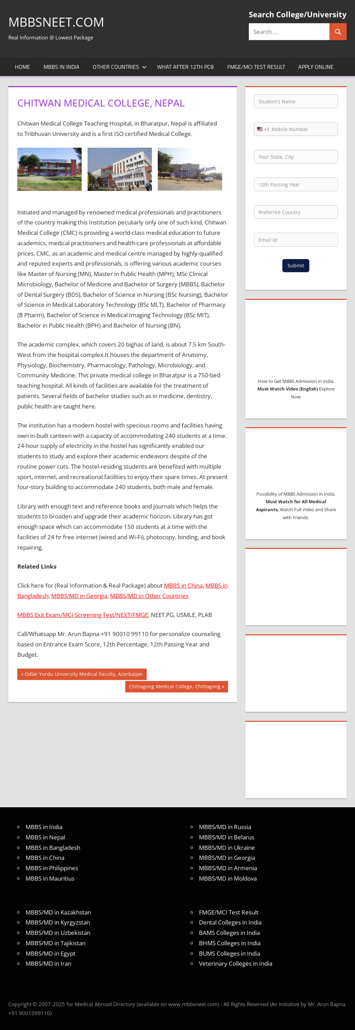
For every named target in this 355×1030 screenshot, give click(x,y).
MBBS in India (62, 67)
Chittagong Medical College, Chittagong (174, 687)
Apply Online (316, 67)
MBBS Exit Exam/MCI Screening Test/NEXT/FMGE (82, 615)
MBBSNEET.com (56, 21)
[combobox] (262, 129)
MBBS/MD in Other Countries (149, 596)
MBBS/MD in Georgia (79, 596)
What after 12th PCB (185, 67)
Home (22, 67)
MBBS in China (183, 585)
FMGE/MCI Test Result (256, 67)
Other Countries (120, 67)
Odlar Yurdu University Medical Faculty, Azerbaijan (83, 675)
